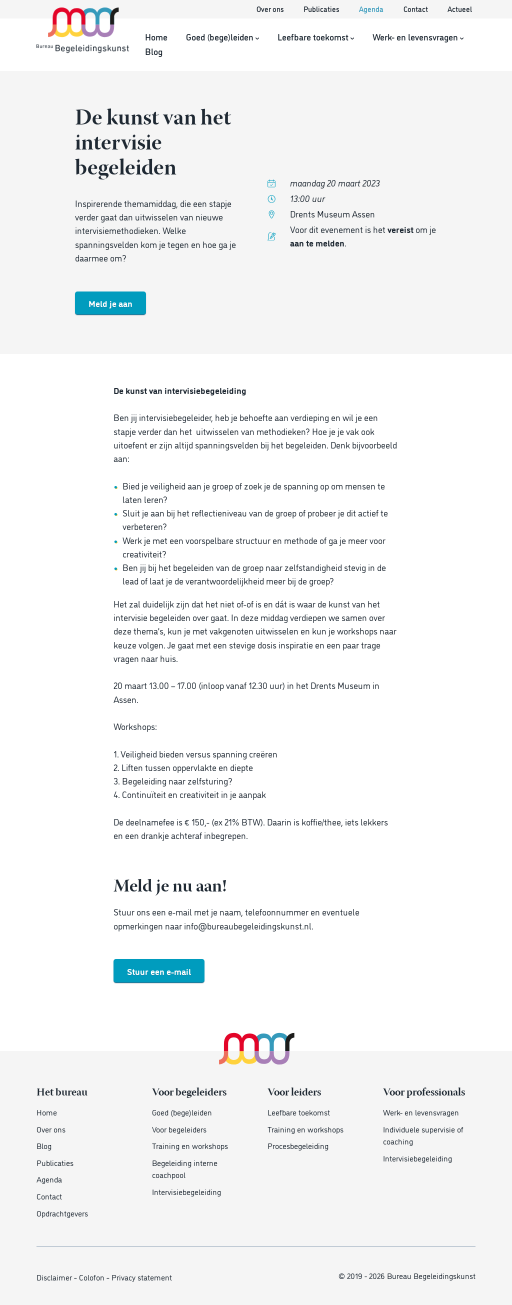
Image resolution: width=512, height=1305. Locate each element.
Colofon (91, 1276)
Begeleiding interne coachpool (185, 1168)
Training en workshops (190, 1145)
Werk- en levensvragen (418, 36)
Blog (153, 50)
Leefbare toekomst (316, 36)
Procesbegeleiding (298, 1145)
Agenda (372, 9)
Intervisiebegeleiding (186, 1191)
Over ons (271, 9)
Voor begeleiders (179, 1128)
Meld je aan (110, 302)
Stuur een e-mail (159, 970)
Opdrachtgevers (62, 1212)
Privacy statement (142, 1276)
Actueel (460, 9)
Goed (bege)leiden (222, 36)
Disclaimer (54, 1276)
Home (156, 36)
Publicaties (322, 9)
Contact (417, 9)
